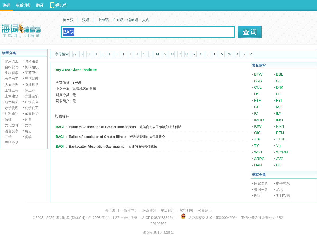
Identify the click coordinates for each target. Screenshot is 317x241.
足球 (279, 190)
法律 (8, 119)
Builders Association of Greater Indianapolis (102, 127)
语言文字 (11, 131)
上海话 (103, 20)
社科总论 (11, 114)
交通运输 (32, 96)
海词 (6, 5)
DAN (258, 165)
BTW (258, 74)
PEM (280, 133)
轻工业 (30, 90)
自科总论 (11, 67)
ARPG (259, 159)
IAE (279, 107)
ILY (278, 113)
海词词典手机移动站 (158, 233)
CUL (258, 87)
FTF (257, 100)
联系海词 (149, 210)
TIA (257, 139)
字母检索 (62, 54)
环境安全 (32, 102)
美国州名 (261, 190)
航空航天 (11, 102)
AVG (280, 159)
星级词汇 (168, 210)
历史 (28, 131)
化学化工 (32, 108)
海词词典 (63, 218)
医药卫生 (32, 73)
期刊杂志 (283, 196)
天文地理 (11, 85)
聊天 (257, 196)
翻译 (40, 5)
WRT (258, 152)
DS (256, 94)
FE (278, 94)
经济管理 (32, 79)
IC (256, 113)
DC (278, 165)
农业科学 (32, 85)
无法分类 (11, 143)
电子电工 (11, 79)
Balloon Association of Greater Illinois (97, 137)
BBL (279, 74)
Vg (278, 146)
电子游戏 (283, 183)
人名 (146, 20)
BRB (258, 81)
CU (278, 81)
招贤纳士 (205, 210)
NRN (280, 126)
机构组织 (32, 67)
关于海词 (112, 210)
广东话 (118, 20)
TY (256, 146)
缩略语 (132, 20)
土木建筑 (11, 96)
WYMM (282, 152)
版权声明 (130, 210)
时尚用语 (32, 61)
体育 (28, 119)
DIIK (279, 87)
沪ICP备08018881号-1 (158, 218)
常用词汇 (11, 61)
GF (256, 107)
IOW (258, 126)
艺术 (8, 137)
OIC (257, 133)
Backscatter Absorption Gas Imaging (96, 146)
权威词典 (23, 5)
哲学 (28, 137)
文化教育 (11, 125)
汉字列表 (186, 210)
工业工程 (11, 90)
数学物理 (11, 108)
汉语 (86, 20)
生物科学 (11, 73)
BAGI (60, 127)
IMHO (259, 120)
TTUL (280, 139)
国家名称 (261, 183)
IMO (279, 120)
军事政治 (32, 114)
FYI (279, 100)
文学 (28, 125)
